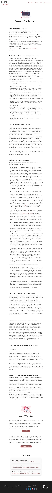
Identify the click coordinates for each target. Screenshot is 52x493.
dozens (23, 213)
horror (27, 213)
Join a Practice (47, 2)
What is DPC (30, 2)
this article (39, 367)
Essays (36, 2)
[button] (26, 489)
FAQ (41, 2)
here (15, 149)
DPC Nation (17, 488)
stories (31, 213)
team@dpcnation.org (8, 486)
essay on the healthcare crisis (26, 227)
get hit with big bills (30, 205)
